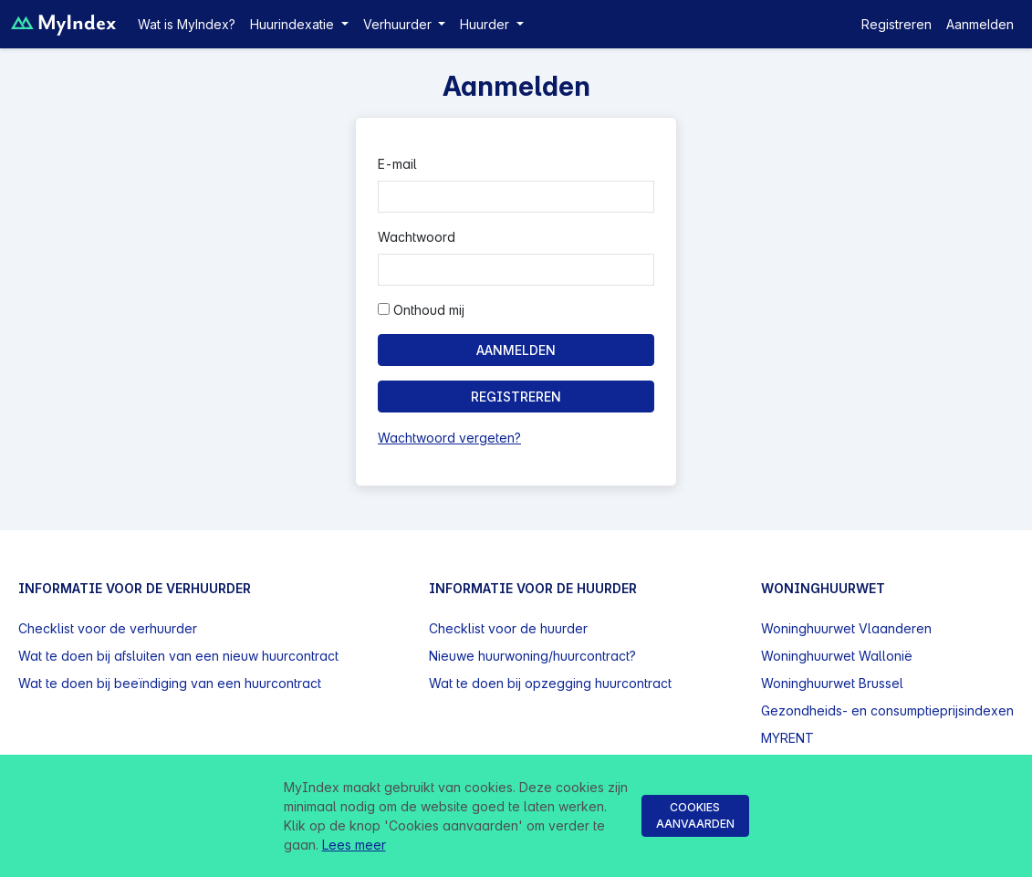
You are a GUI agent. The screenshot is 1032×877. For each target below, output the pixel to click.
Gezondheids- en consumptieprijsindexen (887, 710)
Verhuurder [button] (399, 24)
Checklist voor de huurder (508, 628)
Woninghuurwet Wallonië (836, 655)
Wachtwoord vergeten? (449, 437)
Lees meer (354, 844)
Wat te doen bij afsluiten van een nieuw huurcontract (178, 655)
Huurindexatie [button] (294, 24)
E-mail (397, 164)
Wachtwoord (416, 237)
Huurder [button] (486, 24)
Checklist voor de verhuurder (107, 628)
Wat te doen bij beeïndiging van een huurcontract (169, 683)
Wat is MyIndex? (186, 24)
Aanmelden (980, 24)
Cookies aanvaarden (695, 815)
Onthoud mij (421, 310)
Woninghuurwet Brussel (832, 683)
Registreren (896, 24)
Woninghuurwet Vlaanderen (846, 628)
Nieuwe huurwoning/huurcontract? (532, 655)
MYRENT (787, 738)
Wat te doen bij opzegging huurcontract (550, 683)
